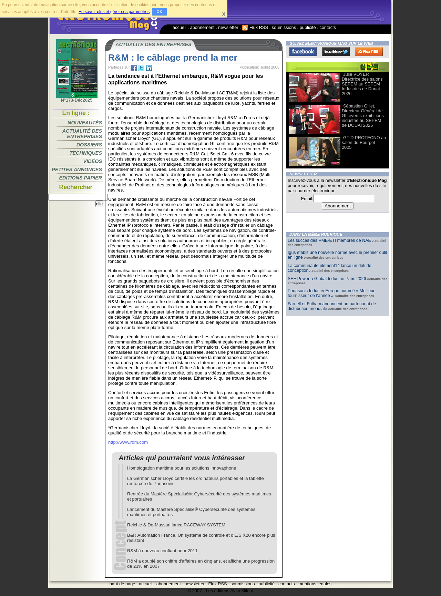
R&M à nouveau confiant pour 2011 (162, 550)
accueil (179, 27)
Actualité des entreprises (82, 133)
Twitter (336, 51)
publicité (308, 27)
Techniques (86, 153)
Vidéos (92, 161)
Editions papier (80, 178)
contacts (327, 27)
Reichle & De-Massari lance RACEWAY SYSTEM (176, 524)
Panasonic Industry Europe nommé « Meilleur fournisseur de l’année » (331, 293)
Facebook (303, 51)
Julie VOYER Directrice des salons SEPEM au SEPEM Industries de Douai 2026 (362, 84)
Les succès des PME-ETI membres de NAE (330, 240)
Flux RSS (255, 27)
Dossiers (89, 144)
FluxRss (369, 51)
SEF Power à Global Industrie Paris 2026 (327, 278)
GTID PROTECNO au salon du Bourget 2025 (364, 142)
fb (133, 68)
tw (141, 68)
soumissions (284, 27)
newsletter (228, 27)
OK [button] (160, 12)
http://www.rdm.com (128, 442)
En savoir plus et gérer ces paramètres (114, 11)
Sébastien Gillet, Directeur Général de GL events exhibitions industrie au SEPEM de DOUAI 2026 (363, 115)
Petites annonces (77, 169)
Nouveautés (85, 122)
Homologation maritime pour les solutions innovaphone (181, 468)
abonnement (202, 27)
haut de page (122, 583)
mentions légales (314, 583)
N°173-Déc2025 (77, 98)
